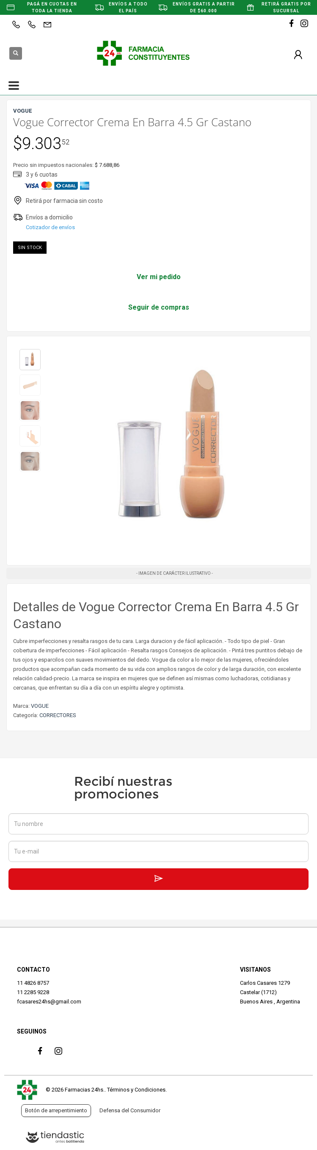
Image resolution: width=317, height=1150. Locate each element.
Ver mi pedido (159, 277)
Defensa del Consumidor (129, 1110)
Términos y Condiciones (136, 1089)
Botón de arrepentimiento (56, 1110)
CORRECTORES (57, 715)
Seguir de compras (158, 307)
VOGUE (40, 706)
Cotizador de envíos (50, 227)
